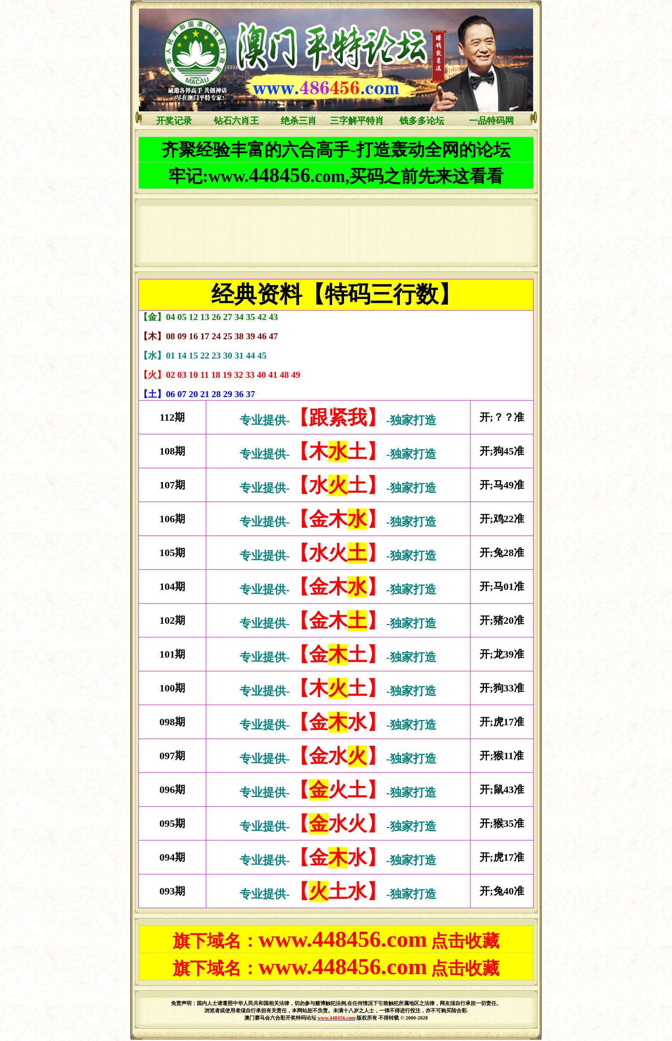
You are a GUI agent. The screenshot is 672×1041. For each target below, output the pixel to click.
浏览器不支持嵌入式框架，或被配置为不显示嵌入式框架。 (334, 234)
